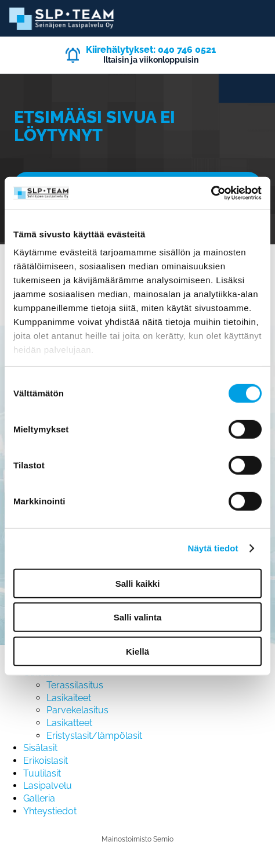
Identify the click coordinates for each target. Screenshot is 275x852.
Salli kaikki (137, 583)
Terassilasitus (74, 685)
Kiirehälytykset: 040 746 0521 (151, 49)
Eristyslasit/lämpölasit (94, 735)
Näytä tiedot (213, 548)
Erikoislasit (45, 760)
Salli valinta (138, 617)
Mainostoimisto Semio (137, 839)
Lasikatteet (69, 722)
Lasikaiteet (68, 697)
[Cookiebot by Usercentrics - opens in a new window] (211, 193)
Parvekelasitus (77, 710)
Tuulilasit (42, 773)
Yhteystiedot (50, 811)
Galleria (39, 798)
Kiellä (137, 651)
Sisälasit (40, 747)
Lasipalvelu (47, 785)
